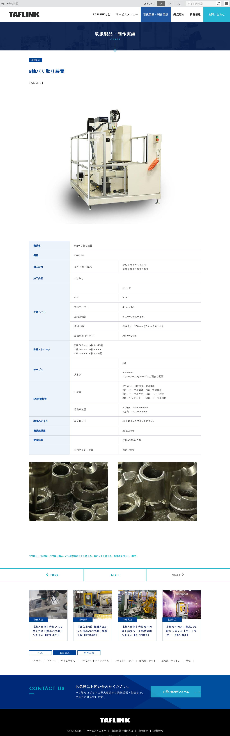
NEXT (176, 575)
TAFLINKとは (102, 14)
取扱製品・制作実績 (156, 14)
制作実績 (77, 652)
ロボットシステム (103, 556)
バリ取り (33, 556)
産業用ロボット (121, 556)
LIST (115, 574)
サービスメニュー (128, 14)
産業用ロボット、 (171, 661)
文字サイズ (149, 3)
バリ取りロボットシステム (78, 556)
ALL (38, 652)
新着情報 (195, 14)
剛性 (134, 556)
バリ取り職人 (56, 556)
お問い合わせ (216, 14)
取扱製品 (35, 60)
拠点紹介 (179, 14)
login (226, 3)
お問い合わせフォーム (176, 691)
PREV (54, 575)
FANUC (44, 556)
